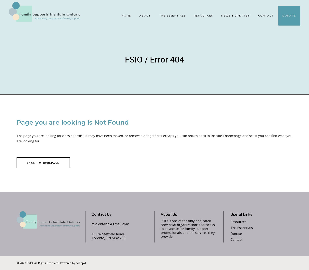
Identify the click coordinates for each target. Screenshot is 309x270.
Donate (236, 233)
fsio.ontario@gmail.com (110, 224)
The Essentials (242, 227)
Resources (238, 221)
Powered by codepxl (73, 263)
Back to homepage (43, 162)
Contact (236, 239)
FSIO (134, 60)
